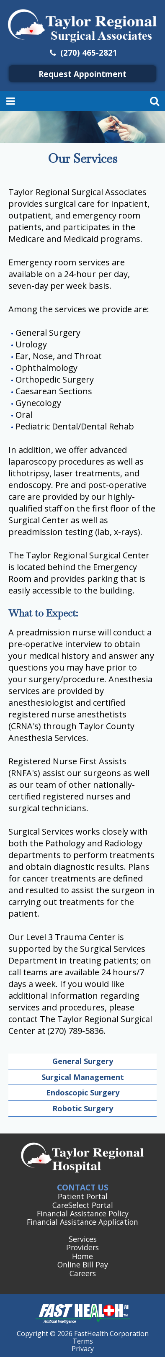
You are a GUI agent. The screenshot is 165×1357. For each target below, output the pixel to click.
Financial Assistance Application (82, 1222)
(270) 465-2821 (82, 52)
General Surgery (82, 1061)
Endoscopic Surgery (82, 1092)
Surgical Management (82, 1077)
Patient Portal (83, 1196)
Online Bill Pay (82, 1264)
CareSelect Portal (82, 1205)
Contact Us (82, 1187)
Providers (82, 1247)
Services (83, 1239)
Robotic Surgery (82, 1108)
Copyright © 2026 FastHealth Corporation (83, 1333)
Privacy (83, 1348)
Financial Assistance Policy (83, 1213)
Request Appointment (82, 74)
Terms (82, 1341)
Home (82, 1256)
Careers (83, 1273)
